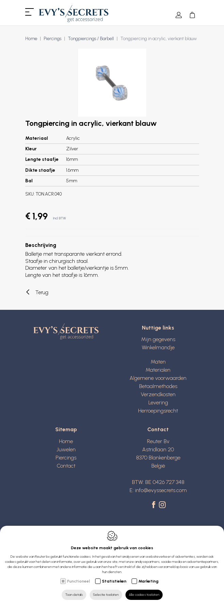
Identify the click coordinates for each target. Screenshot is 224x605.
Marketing (148, 581)
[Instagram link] (162, 505)
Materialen (158, 370)
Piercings (52, 38)
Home (31, 38)
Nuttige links (158, 327)
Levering (158, 402)
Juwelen (66, 449)
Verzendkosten (158, 394)
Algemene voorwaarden (158, 378)
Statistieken (114, 581)
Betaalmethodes (158, 386)
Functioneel (78, 581)
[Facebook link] (154, 505)
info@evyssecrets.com (161, 490)
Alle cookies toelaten (144, 594)
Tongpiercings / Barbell (91, 38)
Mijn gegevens (158, 339)
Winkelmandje (158, 347)
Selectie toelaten (106, 594)
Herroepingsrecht (158, 410)
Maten (158, 361)
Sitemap (66, 429)
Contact (66, 466)
